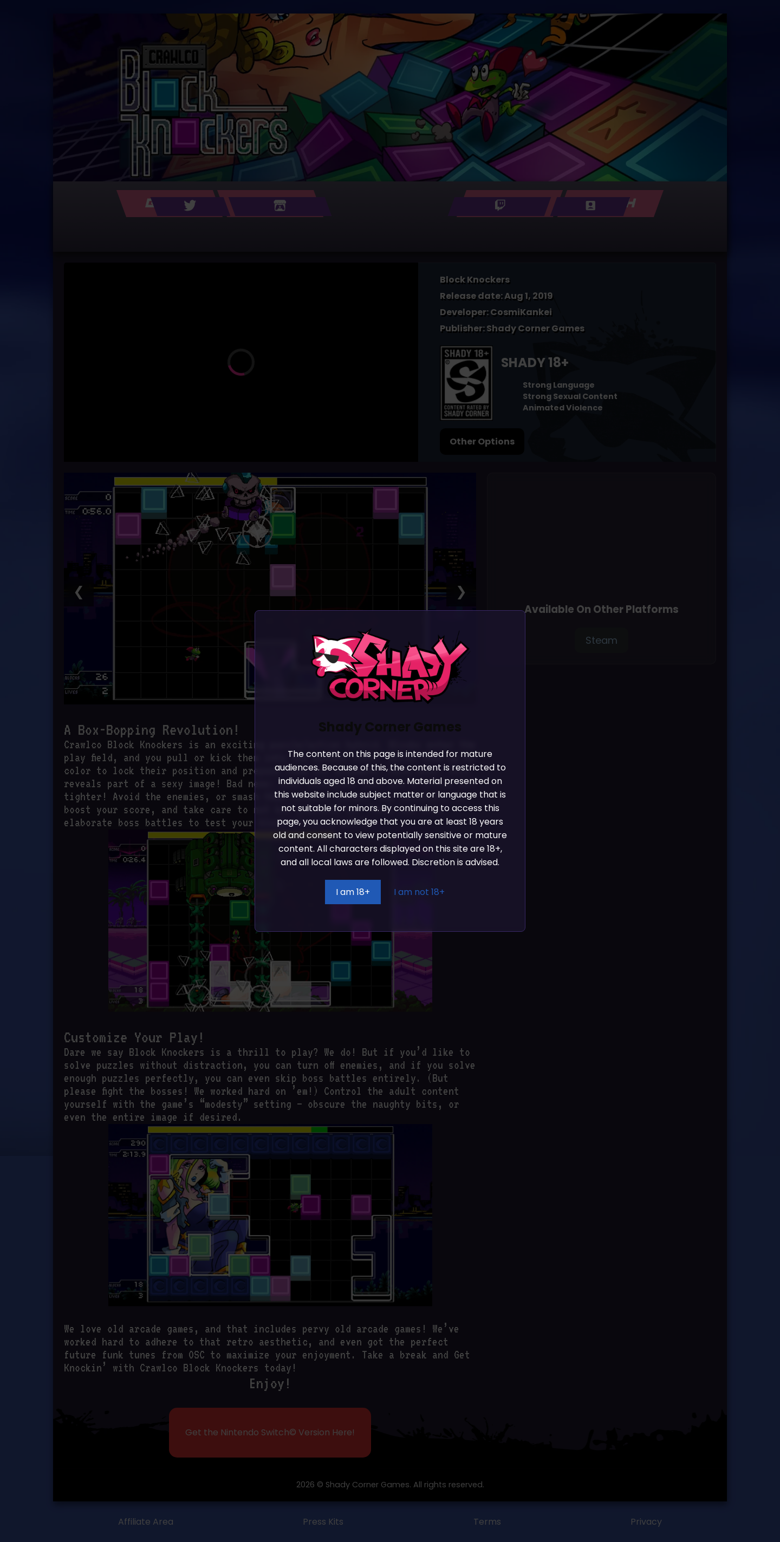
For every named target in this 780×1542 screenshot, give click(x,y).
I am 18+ (353, 892)
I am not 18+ (419, 892)
